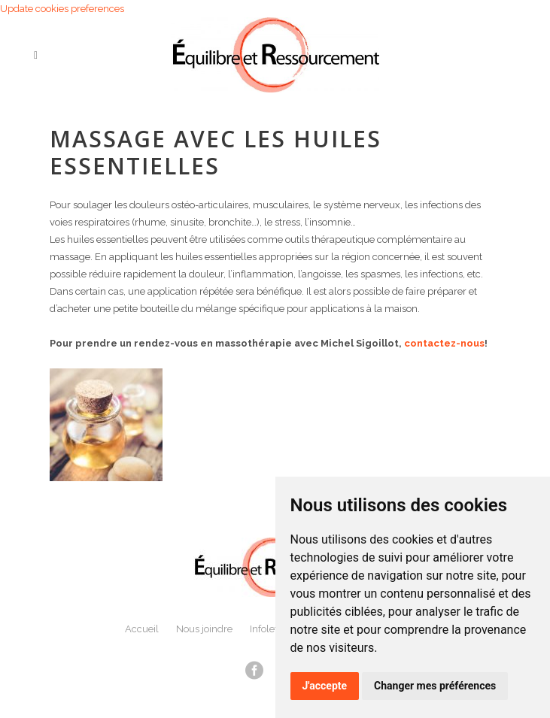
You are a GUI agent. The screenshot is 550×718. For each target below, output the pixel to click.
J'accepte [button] (325, 686)
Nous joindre (204, 629)
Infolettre (270, 629)
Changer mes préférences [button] (435, 686)
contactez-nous (444, 343)
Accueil (142, 629)
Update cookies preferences (62, 8)
